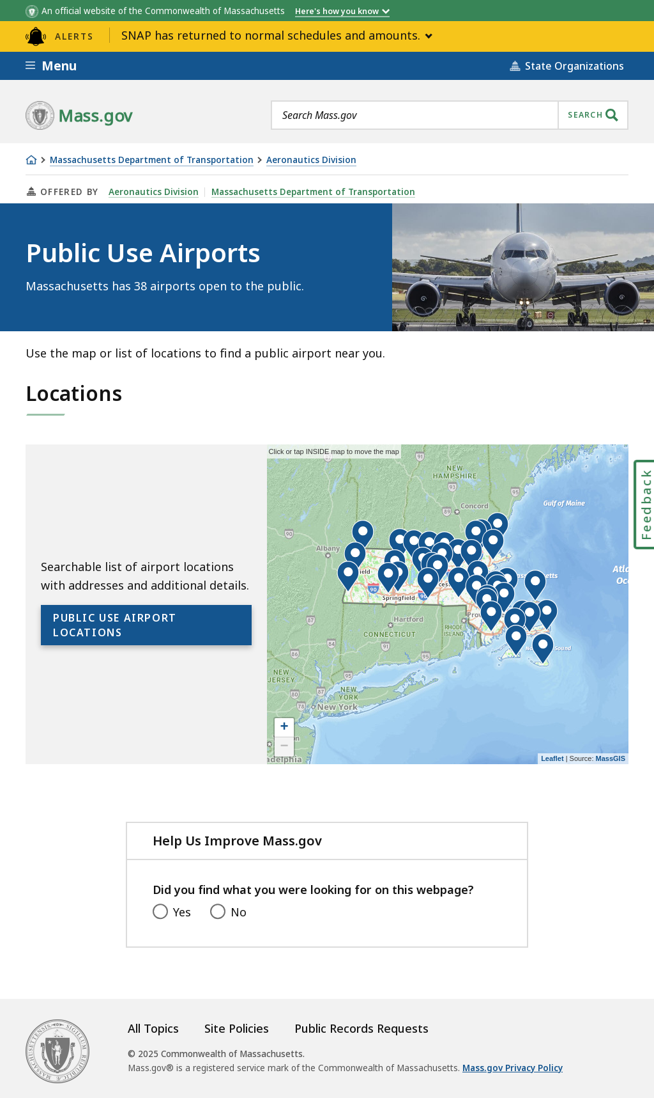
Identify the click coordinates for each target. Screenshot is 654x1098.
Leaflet (552, 758)
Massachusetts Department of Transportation (152, 160)
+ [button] (284, 727)
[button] (471, 555)
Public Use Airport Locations (115, 625)
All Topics (153, 1028)
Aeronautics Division (311, 160)
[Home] (31, 160)
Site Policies (236, 1028)
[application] (447, 604)
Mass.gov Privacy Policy (512, 1068)
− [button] (284, 747)
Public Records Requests (361, 1028)
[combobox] (449, 115)
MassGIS (610, 758)
